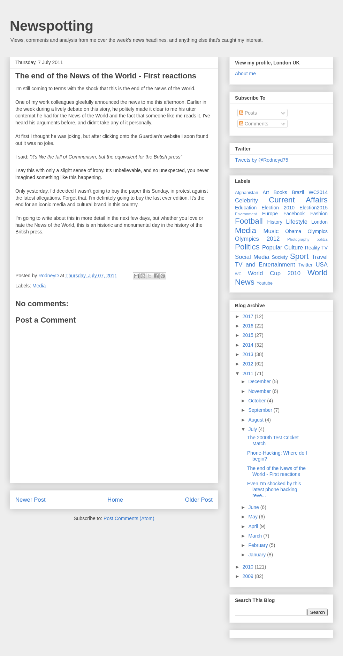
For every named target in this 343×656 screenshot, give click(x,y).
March (255, 536)
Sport (299, 256)
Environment (246, 214)
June (254, 507)
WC (238, 274)
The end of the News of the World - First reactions (105, 75)
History (274, 222)
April (253, 526)
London (319, 222)
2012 (249, 363)
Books (280, 192)
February (258, 545)
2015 (249, 335)
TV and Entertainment (265, 264)
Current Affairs (298, 199)
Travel (320, 257)
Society (280, 257)
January (257, 554)
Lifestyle (296, 221)
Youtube (265, 283)
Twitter (305, 265)
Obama (293, 231)
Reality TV (316, 247)
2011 (249, 373)
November (260, 391)
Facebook (294, 213)
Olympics (317, 231)
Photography (298, 239)
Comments (253, 123)
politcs (322, 239)
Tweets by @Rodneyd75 (261, 160)
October (257, 400)
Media (39, 285)
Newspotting (51, 25)
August (256, 420)
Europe (270, 213)
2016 (249, 326)
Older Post (199, 499)
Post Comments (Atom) (129, 518)
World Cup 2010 (274, 273)
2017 (249, 316)
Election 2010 (278, 207)
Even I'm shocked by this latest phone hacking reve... (274, 489)
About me (245, 73)
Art (266, 192)
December (260, 381)
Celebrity (246, 200)
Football (249, 221)
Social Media (252, 257)
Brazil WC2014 (310, 192)
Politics (247, 246)
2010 (249, 567)
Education (246, 207)
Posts (248, 113)
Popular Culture (282, 247)
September (260, 410)
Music (271, 231)
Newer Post (30, 499)
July (253, 429)
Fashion (319, 213)
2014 (249, 345)
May (253, 516)
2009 (249, 576)
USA (321, 264)
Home (115, 499)
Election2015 (313, 207)
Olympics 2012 (257, 239)
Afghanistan (246, 192)
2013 (249, 354)
